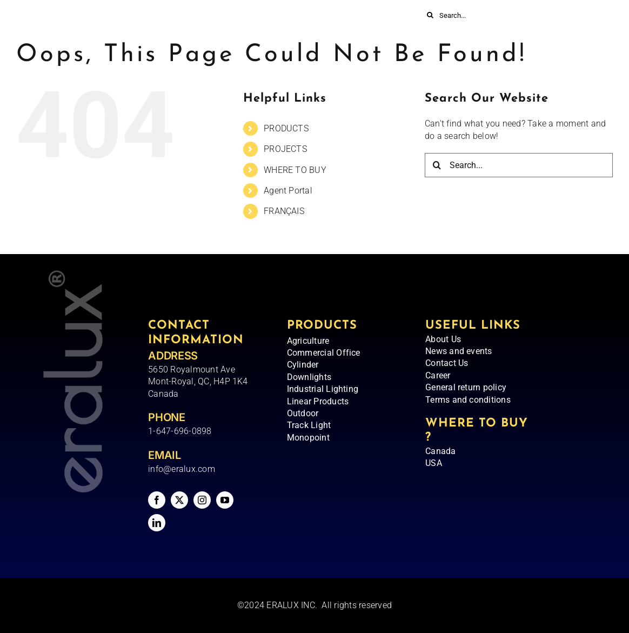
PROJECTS (285, 149)
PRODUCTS (286, 128)
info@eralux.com (181, 469)
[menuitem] (512, 39)
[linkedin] (156, 522)
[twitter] (179, 500)
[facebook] (156, 500)
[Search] (430, 15)
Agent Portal (288, 190)
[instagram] (202, 500)
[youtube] (224, 500)
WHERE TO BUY (295, 170)
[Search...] (476, 15)
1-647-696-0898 (179, 431)
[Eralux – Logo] (129, 26)
